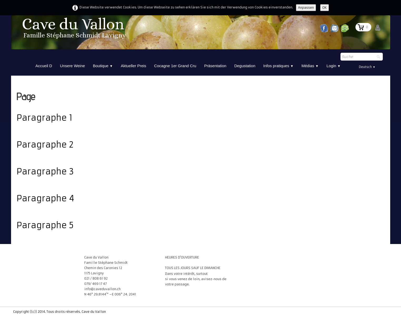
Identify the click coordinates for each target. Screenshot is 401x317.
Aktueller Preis (133, 66)
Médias (310, 66)
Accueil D (44, 66)
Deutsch (367, 67)
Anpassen (306, 7)
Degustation (244, 66)
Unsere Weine (72, 66)
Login (333, 66)
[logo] (74, 30)
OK (324, 7)
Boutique (103, 66)
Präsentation (215, 66)
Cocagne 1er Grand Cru (175, 66)
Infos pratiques (278, 66)
